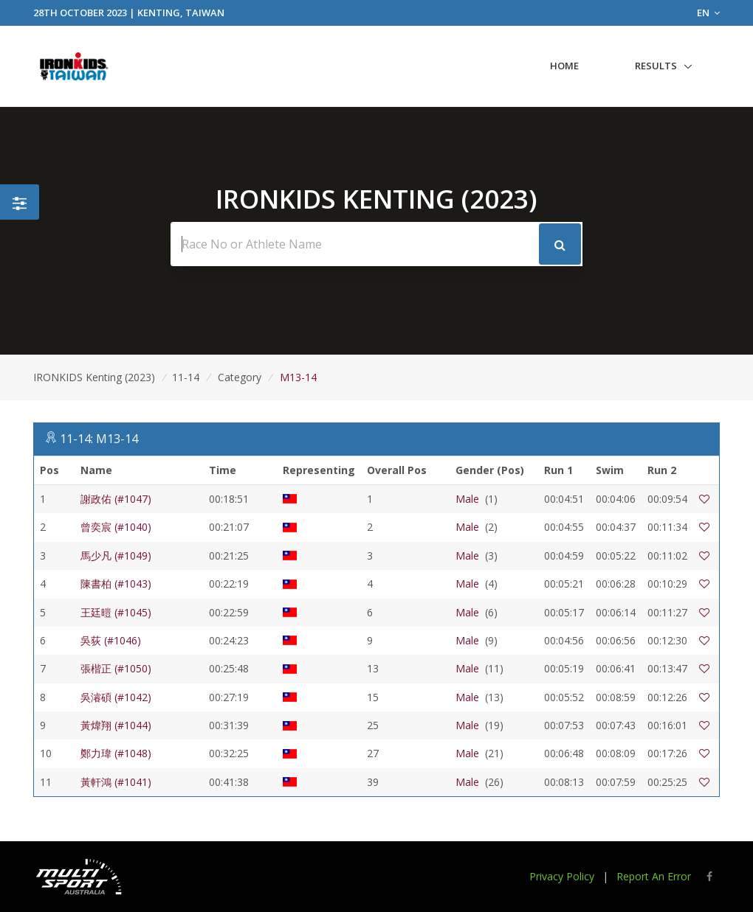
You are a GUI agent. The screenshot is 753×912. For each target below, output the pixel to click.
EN (708, 12)
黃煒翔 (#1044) (115, 725)
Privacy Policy (561, 876)
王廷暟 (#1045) (115, 612)
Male (467, 499)
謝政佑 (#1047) (115, 499)
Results (656, 65)
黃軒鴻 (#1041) (115, 782)
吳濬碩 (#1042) (115, 697)
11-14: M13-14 (99, 439)
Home (564, 65)
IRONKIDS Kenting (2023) (94, 377)
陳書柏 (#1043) (115, 584)
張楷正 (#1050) (115, 668)
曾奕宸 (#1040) (115, 527)
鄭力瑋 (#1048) (115, 753)
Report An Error (653, 876)
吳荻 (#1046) (110, 640)
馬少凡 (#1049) (115, 556)
